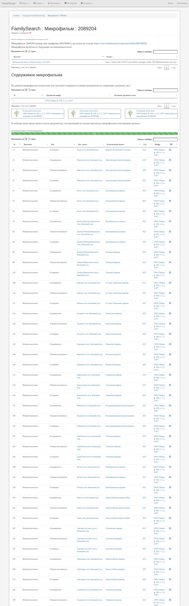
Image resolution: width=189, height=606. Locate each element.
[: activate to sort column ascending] (174, 144)
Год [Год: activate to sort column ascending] (136, 144)
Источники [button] (54, 3)
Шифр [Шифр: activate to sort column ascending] (145, 144)
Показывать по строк (23, 51)
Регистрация (182, 3)
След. (173, 68)
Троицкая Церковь (91, 215)
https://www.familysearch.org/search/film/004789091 (120, 43)
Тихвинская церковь (92, 290)
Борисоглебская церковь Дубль (96, 365)
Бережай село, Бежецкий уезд (69, 313)
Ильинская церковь (91, 267)
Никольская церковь (92, 252)
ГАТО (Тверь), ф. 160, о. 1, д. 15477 (44, 101)
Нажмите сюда (83, 491)
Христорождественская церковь (96, 155)
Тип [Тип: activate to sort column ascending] (40, 144)
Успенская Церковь (91, 327)
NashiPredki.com (49, 597)
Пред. (159, 68)
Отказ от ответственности (89, 597)
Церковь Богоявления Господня (96, 150)
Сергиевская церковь (92, 380)
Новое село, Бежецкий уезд (68, 365)
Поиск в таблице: (157, 52)
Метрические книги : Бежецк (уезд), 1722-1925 (31, 62)
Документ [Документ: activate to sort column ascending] (24, 144)
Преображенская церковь (94, 192)
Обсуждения (71, 3)
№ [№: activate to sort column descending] (15, 95)
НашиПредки (9, 3)
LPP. (47, 39)
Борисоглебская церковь (93, 402)
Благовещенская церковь (94, 177)
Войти (170, 3)
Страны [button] (39, 3)
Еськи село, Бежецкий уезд (68, 150)
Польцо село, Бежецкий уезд (69, 350)
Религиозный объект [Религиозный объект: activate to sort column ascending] (94, 144)
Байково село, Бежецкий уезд (69, 238)
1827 (136, 150)
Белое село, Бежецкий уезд (68, 177)
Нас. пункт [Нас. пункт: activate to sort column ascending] (63, 144)
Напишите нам (63, 597)
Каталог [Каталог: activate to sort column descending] (17, 57)
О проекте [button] (87, 3)
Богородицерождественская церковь (98, 313)
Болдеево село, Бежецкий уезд (70, 252)
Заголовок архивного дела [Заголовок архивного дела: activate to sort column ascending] (121, 95)
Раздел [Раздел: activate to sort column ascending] (75, 57)
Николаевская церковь (93, 448)
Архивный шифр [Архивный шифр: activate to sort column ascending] (38, 95)
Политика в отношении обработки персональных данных (123, 597)
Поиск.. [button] (25, 3)
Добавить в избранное (21, 33)
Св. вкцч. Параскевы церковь (95, 238)
